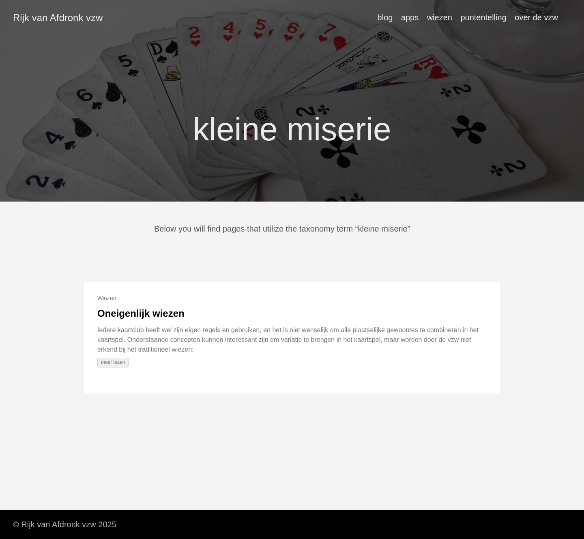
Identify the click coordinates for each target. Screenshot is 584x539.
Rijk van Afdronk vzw (58, 17)
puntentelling (483, 17)
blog (385, 17)
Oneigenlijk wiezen (141, 313)
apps (410, 17)
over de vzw (536, 17)
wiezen (439, 17)
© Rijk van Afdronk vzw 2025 (64, 524)
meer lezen (113, 362)
